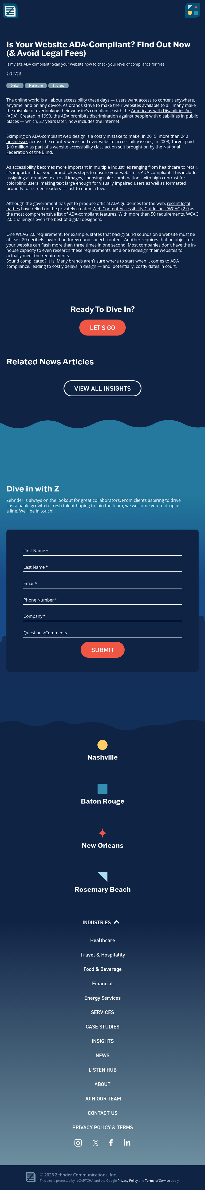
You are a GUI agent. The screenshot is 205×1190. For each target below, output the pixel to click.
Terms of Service (157, 1180)
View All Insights (102, 388)
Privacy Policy (128, 1180)
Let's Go (102, 327)
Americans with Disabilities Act (161, 111)
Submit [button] (102, 650)
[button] (193, 12)
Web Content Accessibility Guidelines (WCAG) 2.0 (140, 209)
